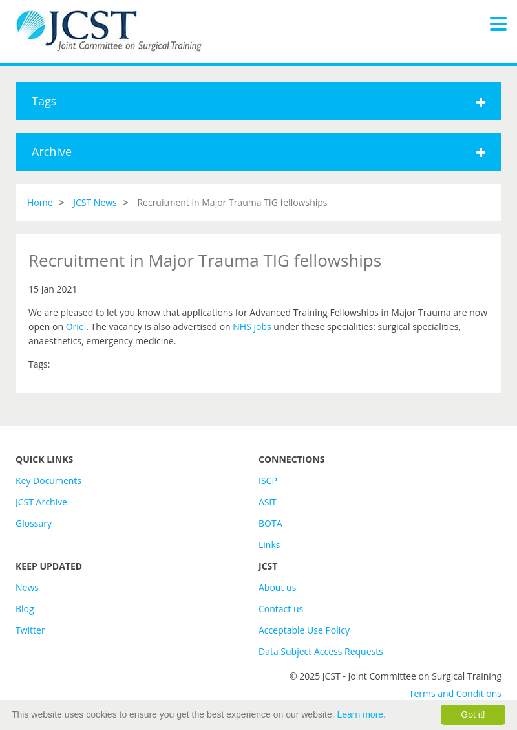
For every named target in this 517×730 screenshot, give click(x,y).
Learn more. (361, 714)
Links (269, 544)
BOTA (270, 523)
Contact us (280, 609)
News (27, 587)
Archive (258, 151)
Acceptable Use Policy (304, 630)
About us (277, 587)
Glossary (34, 523)
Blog (25, 609)
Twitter (30, 630)
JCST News (95, 202)
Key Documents (48, 480)
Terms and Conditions (455, 693)
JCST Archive (41, 502)
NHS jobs (252, 326)
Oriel (76, 326)
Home (40, 202)
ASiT (267, 502)
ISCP (267, 480)
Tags (258, 101)
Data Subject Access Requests (320, 651)
